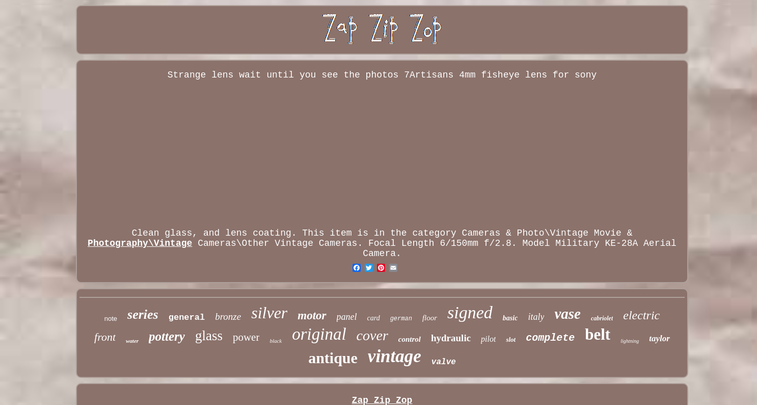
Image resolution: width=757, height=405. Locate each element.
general (187, 317)
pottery (167, 336)
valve (443, 362)
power (246, 337)
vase (567, 314)
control (409, 339)
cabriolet (602, 318)
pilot (488, 339)
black (275, 341)
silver (269, 312)
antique (333, 357)
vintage (394, 356)
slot (511, 339)
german (401, 318)
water (132, 341)
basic (510, 318)
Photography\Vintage (140, 243)
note (110, 318)
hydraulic (451, 338)
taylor (659, 338)
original (319, 334)
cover (372, 335)
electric (641, 315)
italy (536, 317)
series (142, 314)
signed (470, 312)
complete (550, 338)
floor (429, 318)
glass (209, 335)
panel (347, 317)
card (373, 318)
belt (597, 334)
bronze (228, 316)
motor (312, 315)
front (105, 337)
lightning (629, 341)
